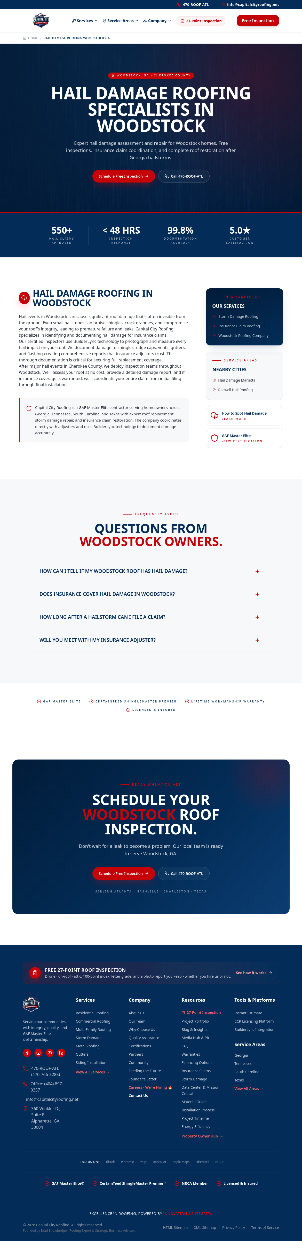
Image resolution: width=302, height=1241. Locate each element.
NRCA (219, 1162)
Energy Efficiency (195, 1126)
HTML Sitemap (175, 1227)
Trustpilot (159, 1162)
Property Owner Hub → (201, 1136)
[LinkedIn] (61, 1053)
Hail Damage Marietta (233, 380)
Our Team (137, 1021)
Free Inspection (258, 20)
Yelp (143, 1162)
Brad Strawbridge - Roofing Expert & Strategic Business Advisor (87, 1230)
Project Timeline (195, 1118)
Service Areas (120, 20)
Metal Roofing (88, 1046)
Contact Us (138, 1095)
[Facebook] (27, 1053)
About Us (136, 1012)
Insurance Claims (196, 1070)
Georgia (241, 1055)
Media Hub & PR (195, 1037)
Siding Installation (91, 1062)
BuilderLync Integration (254, 1029)
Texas (239, 1080)
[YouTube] (50, 1053)
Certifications (140, 1046)
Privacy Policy (233, 1227)
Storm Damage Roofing (235, 316)
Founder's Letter (143, 1079)
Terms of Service (265, 1227)
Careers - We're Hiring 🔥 (150, 1087)
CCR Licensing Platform (254, 1021)
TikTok (110, 1162)
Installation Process (197, 1110)
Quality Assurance (144, 1037)
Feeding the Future (145, 1070)
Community (139, 1062)
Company (157, 20)
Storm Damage (88, 1037)
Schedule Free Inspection (124, 176)
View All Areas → (249, 1088)
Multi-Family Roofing (93, 1029)
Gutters (82, 1054)
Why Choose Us (142, 1029)
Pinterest (127, 1162)
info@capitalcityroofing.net (250, 4)
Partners (136, 1054)
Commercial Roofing (93, 1021)
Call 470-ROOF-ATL (184, 176)
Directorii (202, 1162)
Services (85, 20)
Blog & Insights (194, 1029)
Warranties (190, 1054)
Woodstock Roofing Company (240, 335)
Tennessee (243, 1063)
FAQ (184, 1046)
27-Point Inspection (200, 20)
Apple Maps (180, 1162)
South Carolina (246, 1071)
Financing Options (196, 1062)
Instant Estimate (248, 1012)
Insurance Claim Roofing (236, 325)
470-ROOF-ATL (193, 4)
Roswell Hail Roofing (232, 389)
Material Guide (193, 1101)
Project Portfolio (195, 1021)
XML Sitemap (205, 1227)
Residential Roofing (92, 1012)
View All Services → (92, 1072)
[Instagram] (38, 1053)
